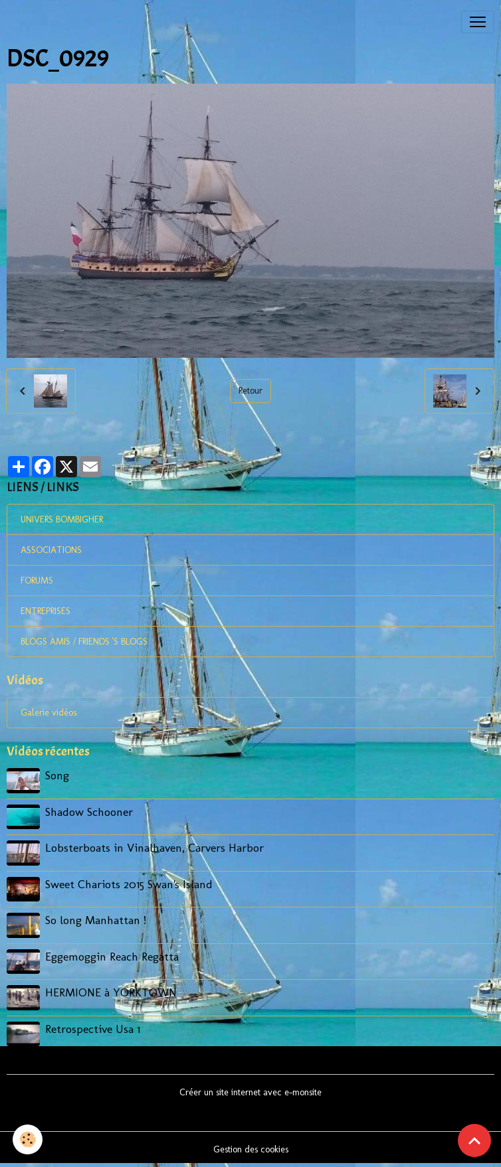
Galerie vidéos (48, 712)
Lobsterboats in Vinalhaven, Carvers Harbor (154, 847)
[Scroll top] (474, 1140)
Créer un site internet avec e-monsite (250, 1092)
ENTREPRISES (45, 611)
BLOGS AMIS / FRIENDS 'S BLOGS (84, 641)
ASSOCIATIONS (51, 550)
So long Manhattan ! (95, 920)
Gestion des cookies (250, 1149)
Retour (250, 390)
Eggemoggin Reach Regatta (112, 956)
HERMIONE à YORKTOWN (111, 992)
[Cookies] (28, 1139)
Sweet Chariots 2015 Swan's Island (129, 884)
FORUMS (37, 580)
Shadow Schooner (89, 811)
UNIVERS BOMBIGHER (62, 519)
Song (57, 775)
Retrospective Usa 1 (92, 1029)
